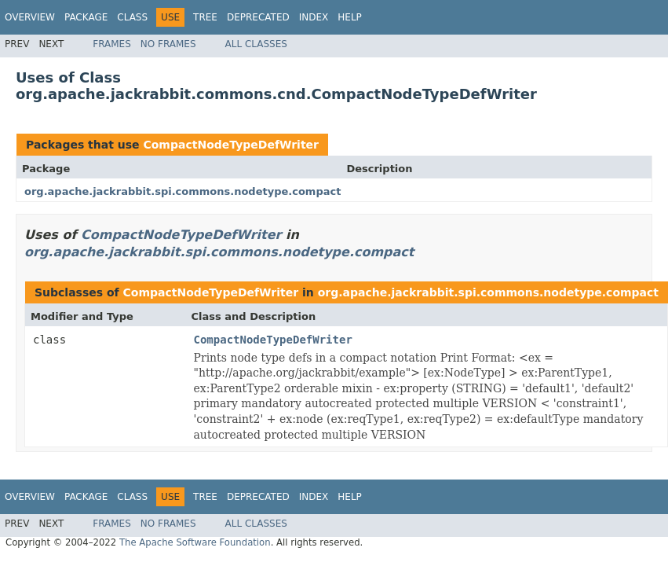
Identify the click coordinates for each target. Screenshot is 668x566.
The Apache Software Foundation (195, 542)
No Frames (168, 44)
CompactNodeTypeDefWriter (231, 144)
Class (132, 17)
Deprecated (258, 17)
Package (86, 17)
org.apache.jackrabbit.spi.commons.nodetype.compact (182, 191)
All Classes (256, 44)
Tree (205, 17)
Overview (30, 17)
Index (314, 17)
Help (350, 17)
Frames (112, 44)
